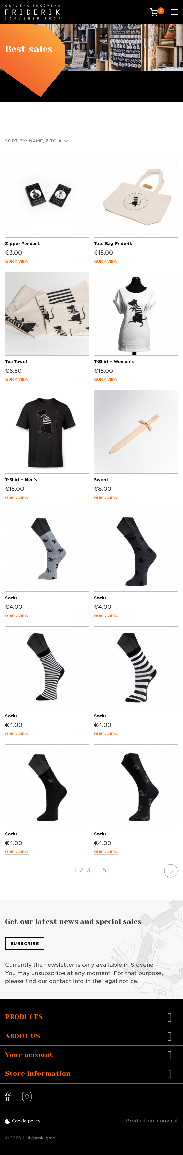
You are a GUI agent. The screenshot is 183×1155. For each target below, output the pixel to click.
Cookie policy (26, 1120)
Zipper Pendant (22, 243)
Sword (101, 479)
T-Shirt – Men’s (21, 479)
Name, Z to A (48, 140)
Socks (11, 597)
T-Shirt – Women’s (114, 361)
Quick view (17, 261)
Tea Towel (16, 361)
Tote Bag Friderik (113, 243)
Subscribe (25, 943)
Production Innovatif (152, 1120)
